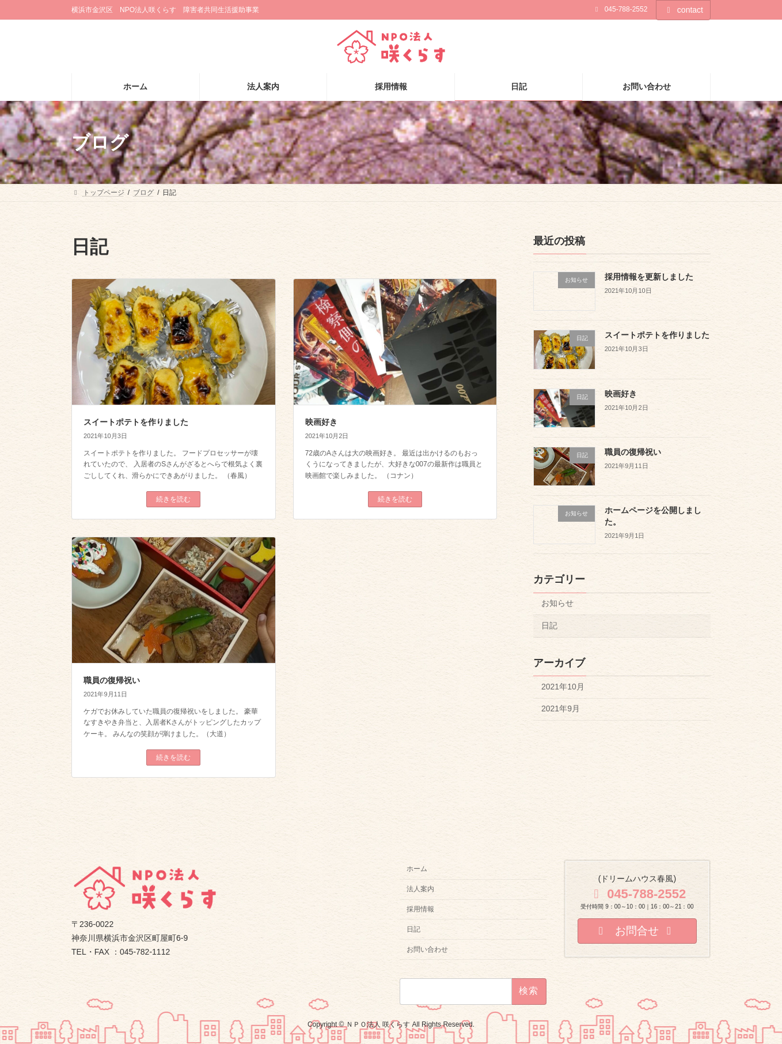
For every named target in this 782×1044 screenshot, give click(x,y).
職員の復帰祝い (111, 680)
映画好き (321, 422)
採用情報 (420, 909)
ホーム (417, 869)
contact (683, 9)
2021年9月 (560, 708)
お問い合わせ (427, 949)
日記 (549, 625)
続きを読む (173, 499)
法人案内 (420, 889)
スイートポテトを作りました (135, 422)
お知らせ (557, 603)
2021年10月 (562, 686)
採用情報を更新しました (649, 276)
